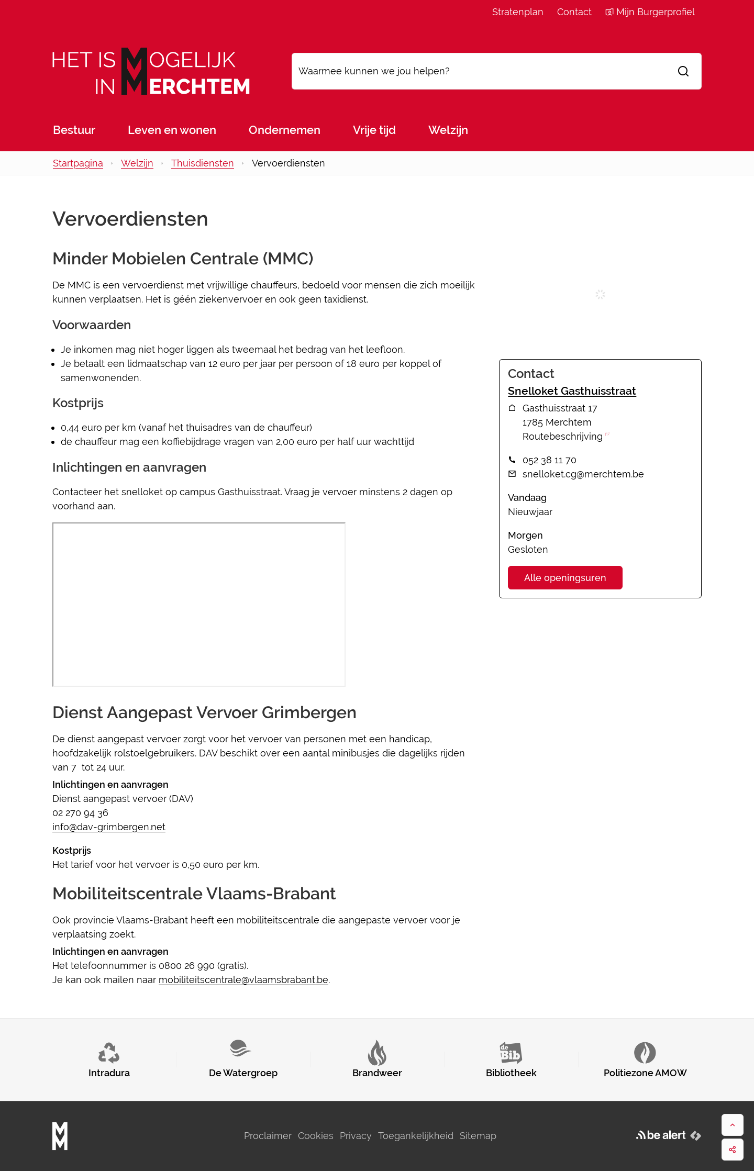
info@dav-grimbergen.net (108, 826)
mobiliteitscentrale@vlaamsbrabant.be (243, 979)
